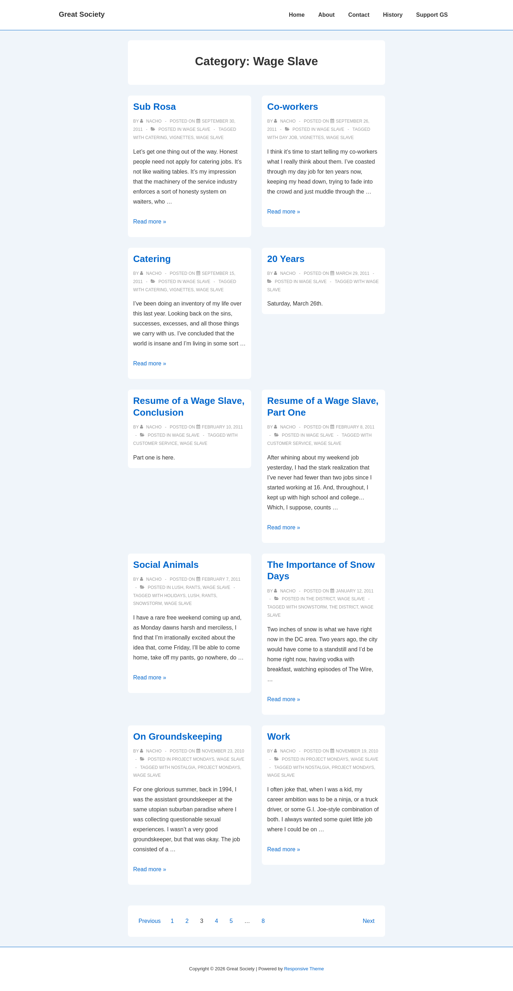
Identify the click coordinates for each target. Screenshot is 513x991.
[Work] (357, 751)
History (393, 15)
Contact (358, 15)
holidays (175, 595)
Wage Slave (196, 129)
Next (368, 921)
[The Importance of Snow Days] (355, 591)
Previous (150, 921)
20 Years (286, 258)
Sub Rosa (154, 106)
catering (156, 137)
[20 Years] (352, 273)
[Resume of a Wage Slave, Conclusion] (222, 427)
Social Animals (166, 564)
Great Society (82, 14)
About (326, 15)
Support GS (432, 15)
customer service (155, 443)
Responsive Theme (304, 968)
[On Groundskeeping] (223, 751)
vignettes (182, 137)
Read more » (149, 222)
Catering (152, 258)
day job (288, 137)
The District (320, 598)
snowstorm (147, 603)
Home (297, 15)
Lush (177, 587)
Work (278, 736)
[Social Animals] (221, 579)
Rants (193, 587)
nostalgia (183, 767)
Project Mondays (193, 759)
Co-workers (292, 106)
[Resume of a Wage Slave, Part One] (355, 427)
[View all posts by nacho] (151, 121)
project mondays (219, 767)
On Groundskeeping (177, 736)
